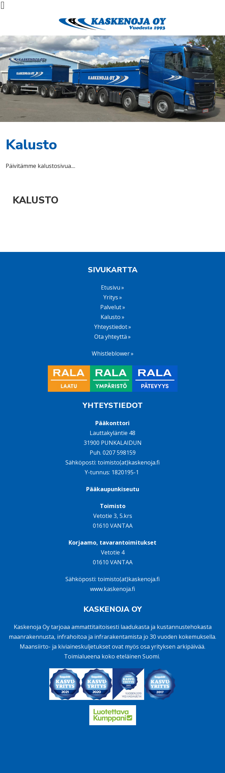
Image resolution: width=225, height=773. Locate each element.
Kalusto (35, 200)
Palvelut (110, 307)
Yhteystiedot (110, 327)
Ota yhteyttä (110, 336)
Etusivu (110, 287)
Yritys (110, 297)
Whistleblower (111, 353)
